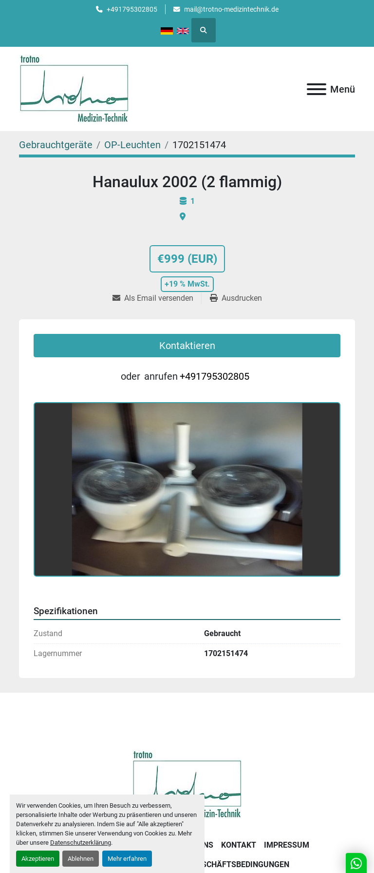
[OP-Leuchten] (132, 145)
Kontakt (238, 845)
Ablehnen (81, 858)
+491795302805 (132, 9)
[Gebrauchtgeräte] (56, 145)
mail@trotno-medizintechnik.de (231, 9)
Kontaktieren (187, 345)
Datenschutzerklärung (80, 842)
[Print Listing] (235, 298)
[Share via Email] (157, 298)
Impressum (286, 845)
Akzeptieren (37, 858)
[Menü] (316, 89)
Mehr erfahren (127, 858)
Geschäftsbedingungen (240, 864)
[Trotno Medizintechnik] (187, 783)
